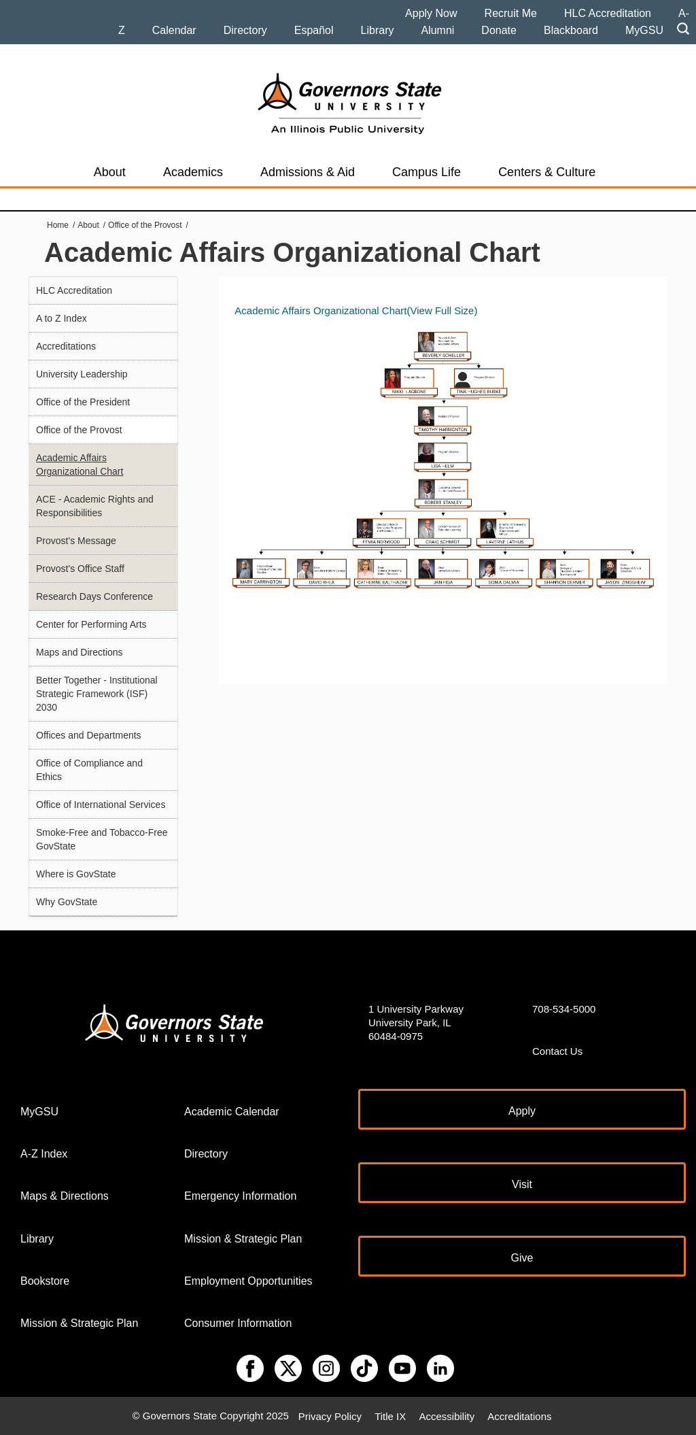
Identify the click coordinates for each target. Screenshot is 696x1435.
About (110, 172)
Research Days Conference (94, 596)
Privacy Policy (330, 1415)
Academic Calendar (231, 1111)
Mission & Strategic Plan (79, 1323)
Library (377, 30)
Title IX (390, 1415)
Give (522, 1258)
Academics (193, 172)
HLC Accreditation (607, 13)
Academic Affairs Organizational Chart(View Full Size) (355, 310)
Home (58, 225)
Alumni (437, 30)
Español (314, 30)
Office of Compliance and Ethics (89, 770)
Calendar (174, 30)
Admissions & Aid (307, 172)
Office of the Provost (145, 225)
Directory (245, 30)
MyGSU (644, 30)
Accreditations (66, 346)
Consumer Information (238, 1323)
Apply (522, 1111)
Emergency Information (240, 1196)
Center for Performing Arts (91, 624)
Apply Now (431, 13)
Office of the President (83, 401)
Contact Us (557, 1051)
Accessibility (446, 1415)
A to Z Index (61, 318)
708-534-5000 (563, 1009)
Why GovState (66, 901)
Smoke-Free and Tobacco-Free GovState (102, 839)
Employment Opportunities (248, 1281)
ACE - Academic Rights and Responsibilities (95, 506)
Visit (522, 1184)
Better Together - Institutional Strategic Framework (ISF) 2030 (97, 694)
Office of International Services (100, 804)
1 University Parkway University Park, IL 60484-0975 (416, 1022)
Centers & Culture (546, 172)
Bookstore (44, 1281)
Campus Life (426, 172)
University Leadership (82, 374)
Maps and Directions (79, 652)
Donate (499, 30)
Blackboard (571, 30)
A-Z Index (43, 1154)
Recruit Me (511, 13)
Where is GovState (76, 873)
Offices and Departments (88, 735)
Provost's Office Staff (80, 568)
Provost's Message (76, 540)
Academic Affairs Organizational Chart (79, 464)
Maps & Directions (64, 1196)
